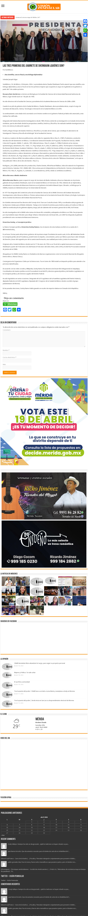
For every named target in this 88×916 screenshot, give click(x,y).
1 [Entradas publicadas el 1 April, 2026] (31, 822)
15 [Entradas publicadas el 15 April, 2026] (32, 827)
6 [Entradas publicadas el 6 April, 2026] (7, 825)
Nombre (6, 350)
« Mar (3, 835)
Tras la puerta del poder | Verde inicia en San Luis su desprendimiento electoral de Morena (44, 700)
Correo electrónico (9, 357)
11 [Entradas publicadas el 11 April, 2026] (68, 825)
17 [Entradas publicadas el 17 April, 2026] (56, 827)
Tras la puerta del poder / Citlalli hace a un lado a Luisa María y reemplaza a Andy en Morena (44, 691)
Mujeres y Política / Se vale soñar (25, 672)
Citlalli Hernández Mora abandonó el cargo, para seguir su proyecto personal (39, 663)
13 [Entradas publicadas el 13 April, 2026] (7, 827)
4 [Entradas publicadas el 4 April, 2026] (68, 822)
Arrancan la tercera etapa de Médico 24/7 (27, 17)
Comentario (7, 330)
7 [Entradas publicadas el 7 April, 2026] (19, 825)
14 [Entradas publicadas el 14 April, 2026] (19, 827)
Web (4, 364)
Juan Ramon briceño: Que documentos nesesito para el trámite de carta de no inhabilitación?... (38, 851)
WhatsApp (12, 304)
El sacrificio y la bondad (22, 682)
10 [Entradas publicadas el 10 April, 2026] (56, 825)
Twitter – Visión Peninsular (12, 876)
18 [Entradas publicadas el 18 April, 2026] (68, 827)
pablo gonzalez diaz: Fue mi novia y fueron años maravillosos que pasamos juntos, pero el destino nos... (42, 862)
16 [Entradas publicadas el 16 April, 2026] (44, 827)
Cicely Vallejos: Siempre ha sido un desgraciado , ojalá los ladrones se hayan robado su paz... (38, 844)
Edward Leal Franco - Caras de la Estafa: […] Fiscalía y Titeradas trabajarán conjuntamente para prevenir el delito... (38, 858)
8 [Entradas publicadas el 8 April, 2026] (31, 825)
